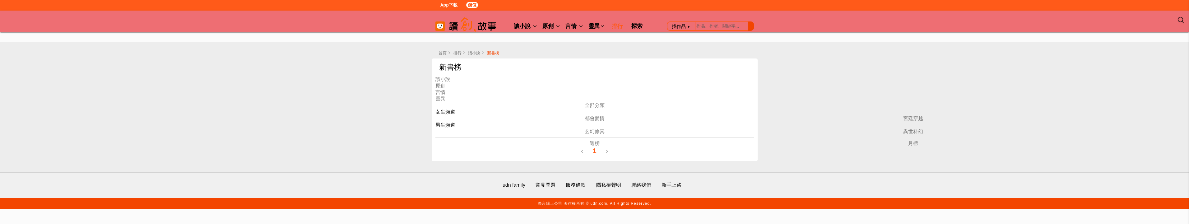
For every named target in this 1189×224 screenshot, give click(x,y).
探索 (637, 26)
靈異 (596, 26)
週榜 (595, 143)
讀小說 (525, 26)
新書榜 (493, 53)
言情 (574, 26)
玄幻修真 (595, 131)
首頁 (443, 53)
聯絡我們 (641, 185)
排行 (617, 26)
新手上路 (671, 185)
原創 (551, 26)
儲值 (472, 4)
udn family (514, 185)
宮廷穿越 (913, 118)
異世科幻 (913, 131)
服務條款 (576, 185)
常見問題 (545, 185)
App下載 (447, 5)
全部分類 (595, 105)
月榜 (913, 143)
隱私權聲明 (608, 185)
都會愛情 (595, 118)
